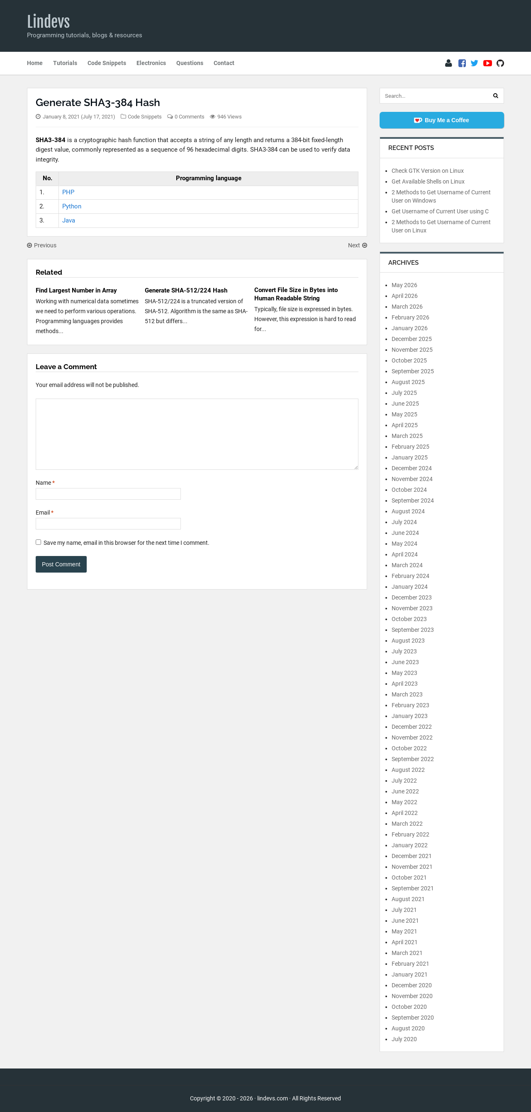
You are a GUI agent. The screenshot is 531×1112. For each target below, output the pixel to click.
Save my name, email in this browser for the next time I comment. (126, 555)
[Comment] (197, 440)
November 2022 (412, 737)
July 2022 (404, 780)
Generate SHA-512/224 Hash (186, 290)
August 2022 (408, 769)
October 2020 (409, 1006)
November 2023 (412, 608)
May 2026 (404, 285)
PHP (68, 192)
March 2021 (407, 953)
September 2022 (413, 759)
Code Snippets (107, 63)
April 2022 (405, 813)
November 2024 (412, 479)
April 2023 (405, 683)
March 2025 (407, 436)
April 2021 (405, 942)
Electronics (151, 63)
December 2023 (412, 597)
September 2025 (413, 371)
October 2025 (409, 360)
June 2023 (405, 662)
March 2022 (407, 823)
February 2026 (410, 317)
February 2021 (410, 963)
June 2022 (405, 791)
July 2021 (404, 910)
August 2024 (408, 511)
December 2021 (412, 856)
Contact (224, 63)
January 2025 (410, 457)
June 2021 (405, 920)
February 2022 (410, 834)
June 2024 (405, 532)
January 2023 (410, 716)
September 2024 (413, 500)
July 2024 (404, 522)
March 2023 (407, 694)
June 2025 (405, 403)
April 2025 (405, 425)
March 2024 (407, 565)
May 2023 (404, 673)
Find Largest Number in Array (76, 290)
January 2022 (410, 845)
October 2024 (409, 489)
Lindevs (48, 21)
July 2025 (404, 392)
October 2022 (409, 748)
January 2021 (410, 974)
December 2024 (412, 468)
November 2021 (412, 866)
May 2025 (404, 414)
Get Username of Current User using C (440, 211)
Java (68, 220)
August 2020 (408, 1028)
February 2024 (410, 576)
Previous (41, 245)
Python (71, 206)
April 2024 (405, 554)
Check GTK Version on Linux (428, 170)
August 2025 (408, 382)
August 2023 (408, 640)
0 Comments (190, 117)
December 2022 (412, 726)
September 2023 (413, 629)
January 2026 (410, 328)
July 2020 (404, 1039)
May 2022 (404, 802)
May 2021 (404, 931)
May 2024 (404, 543)
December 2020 (412, 985)
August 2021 (408, 899)
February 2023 (410, 705)
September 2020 (413, 1017)
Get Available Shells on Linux (428, 181)
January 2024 (410, 586)
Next (357, 245)
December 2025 (412, 339)
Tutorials (65, 63)
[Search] (495, 96)
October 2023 (409, 619)
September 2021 (413, 888)
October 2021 (409, 877)
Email (45, 525)
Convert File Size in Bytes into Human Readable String (296, 294)
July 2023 (404, 651)
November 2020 (412, 996)
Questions (189, 63)
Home (35, 63)
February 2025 (410, 446)
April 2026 (405, 296)
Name (45, 495)
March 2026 (407, 306)
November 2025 (412, 349)
